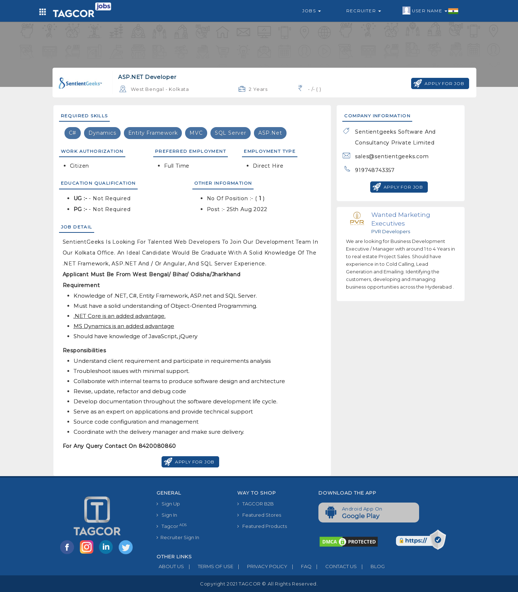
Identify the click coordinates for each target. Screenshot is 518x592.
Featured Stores (259, 515)
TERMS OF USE (208, 566)
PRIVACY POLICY (260, 566)
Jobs (311, 10)
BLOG (371, 566)
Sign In (166, 515)
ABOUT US (170, 566)
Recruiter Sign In (177, 537)
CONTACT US (334, 566)
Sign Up (168, 504)
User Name (430, 10)
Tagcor (171, 526)
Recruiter (363, 10)
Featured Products (262, 526)
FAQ (299, 566)
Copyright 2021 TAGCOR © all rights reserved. (259, 584)
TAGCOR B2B (255, 504)
